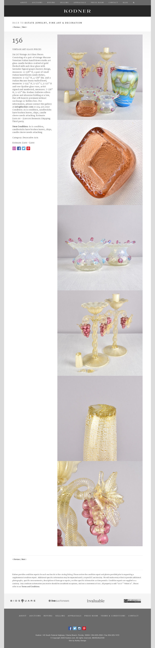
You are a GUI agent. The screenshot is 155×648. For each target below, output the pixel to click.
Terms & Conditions (113, 616)
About (22, 616)
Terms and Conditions (31, 586)
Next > (24, 27)
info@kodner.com (24, 107)
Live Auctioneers (59, 601)
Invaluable (96, 601)
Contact (133, 616)
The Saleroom (133, 601)
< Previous (16, 27)
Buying (48, 616)
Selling (60, 616)
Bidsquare (22, 601)
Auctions (35, 616)
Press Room (91, 616)
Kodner (77, 11)
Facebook (19, 148)
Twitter (23, 148)
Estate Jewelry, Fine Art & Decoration (53, 23)
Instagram (79, 628)
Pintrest (28, 148)
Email (14, 148)
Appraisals (74, 616)
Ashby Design (80, 640)
